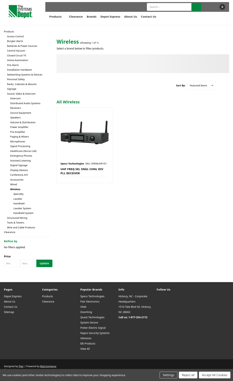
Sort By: (180, 85)
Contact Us (148, 16)
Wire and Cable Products (21, 227)
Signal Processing (20, 146)
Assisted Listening (20, 160)
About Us (130, 16)
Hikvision (86, 338)
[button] (28, 256)
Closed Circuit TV (16, 55)
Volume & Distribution (23, 122)
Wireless (15, 189)
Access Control (15, 36)
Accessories (17, 179)
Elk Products (88, 343)
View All (85, 348)
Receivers (15, 108)
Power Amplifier (19, 127)
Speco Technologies (92, 296)
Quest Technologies (92, 317)
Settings (168, 375)
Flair (21, 366)
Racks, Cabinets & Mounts (22, 84)
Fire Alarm (13, 65)
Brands (91, 16)
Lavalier (17, 198)
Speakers (15, 117)
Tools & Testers (15, 222)
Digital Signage (19, 165)
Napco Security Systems (95, 333)
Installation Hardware (19, 69)
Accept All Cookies (214, 375)
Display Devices (19, 170)
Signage (11, 88)
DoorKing (86, 312)
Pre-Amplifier (17, 132)
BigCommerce (48, 366)
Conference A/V (19, 174)
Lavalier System (22, 208)
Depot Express (110, 16)
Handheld (19, 203)
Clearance (76, 16)
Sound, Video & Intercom (21, 93)
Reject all (188, 375)
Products (57, 16)
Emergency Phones (21, 155)
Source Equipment (20, 112)
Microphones (17, 141)
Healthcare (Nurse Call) (23, 151)
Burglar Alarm (15, 41)
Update (44, 263)
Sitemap (9, 312)
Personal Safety (16, 79)
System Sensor (89, 322)
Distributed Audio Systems (25, 103)
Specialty (18, 194)
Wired (13, 184)
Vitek (83, 307)
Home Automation (17, 60)
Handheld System (23, 213)
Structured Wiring (17, 218)
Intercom (15, 98)
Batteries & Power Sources (22, 46)
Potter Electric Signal (93, 327)
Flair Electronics (90, 301)
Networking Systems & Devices (24, 74)
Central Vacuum (16, 50)
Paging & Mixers (19, 136)
